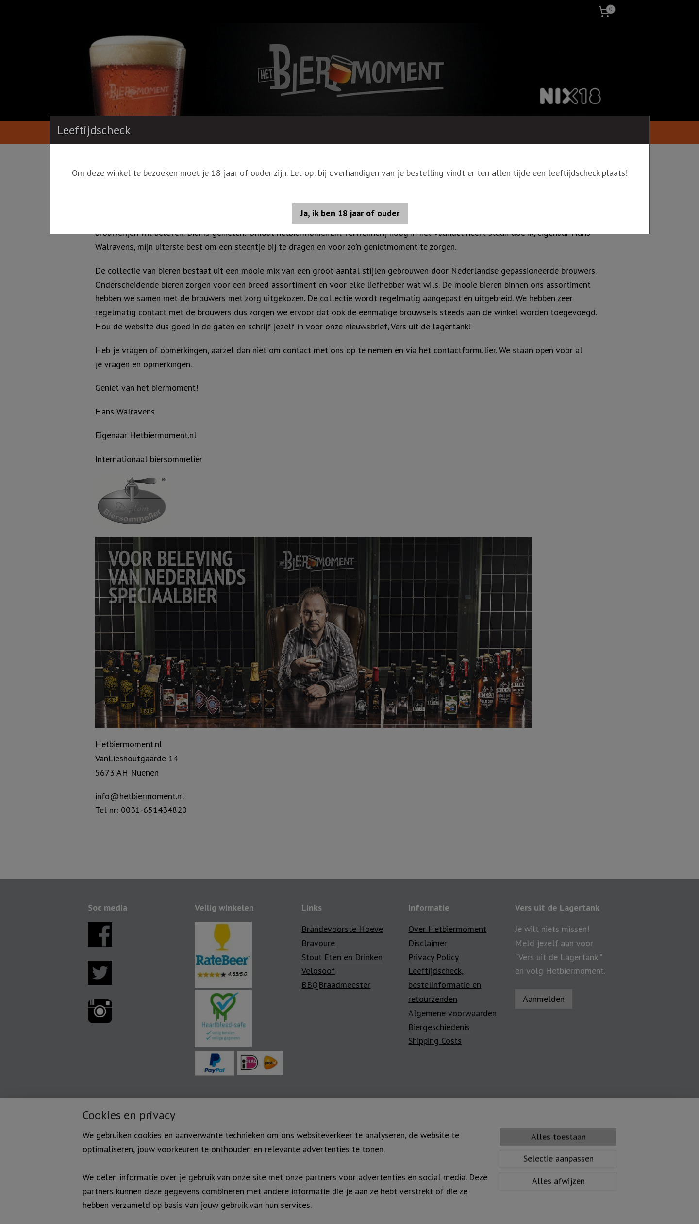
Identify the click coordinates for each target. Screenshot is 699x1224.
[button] (350, 213)
